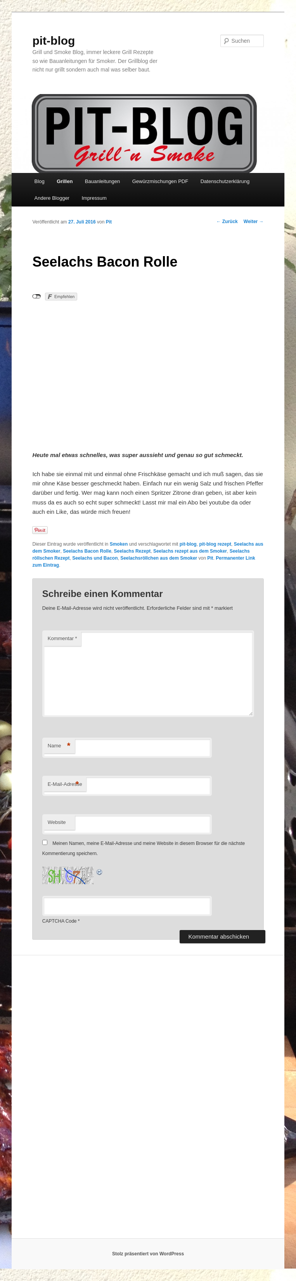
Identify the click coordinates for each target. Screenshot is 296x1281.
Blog (40, 181)
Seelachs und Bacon (95, 558)
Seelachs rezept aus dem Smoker (190, 551)
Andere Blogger (52, 198)
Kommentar (62, 638)
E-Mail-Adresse (65, 784)
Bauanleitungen (102, 181)
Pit (109, 222)
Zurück (226, 221)
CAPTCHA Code (59, 921)
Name (59, 746)
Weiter (254, 221)
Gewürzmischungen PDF (160, 181)
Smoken (119, 544)
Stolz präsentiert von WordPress (148, 1254)
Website (57, 822)
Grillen (65, 181)
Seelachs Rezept (132, 551)
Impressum (93, 198)
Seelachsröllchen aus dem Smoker (158, 558)
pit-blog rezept (215, 544)
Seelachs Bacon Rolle (87, 551)
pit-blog (53, 40)
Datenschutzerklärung (225, 181)
